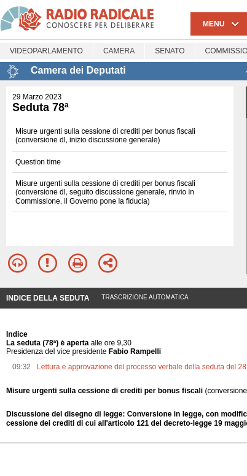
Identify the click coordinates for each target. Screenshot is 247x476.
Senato (169, 51)
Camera (119, 51)
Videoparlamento (46, 51)
